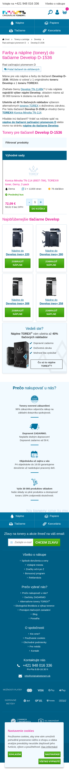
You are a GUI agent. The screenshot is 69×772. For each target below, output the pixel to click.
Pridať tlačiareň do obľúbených (21, 78)
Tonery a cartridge (21, 49)
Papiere (51, 32)
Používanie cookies (35, 647)
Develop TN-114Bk (32, 98)
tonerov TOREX (29, 115)
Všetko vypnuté (49, 761)
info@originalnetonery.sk (37, 685)
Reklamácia (35, 587)
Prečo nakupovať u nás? (35, 602)
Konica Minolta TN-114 (21, 122)
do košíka (38, 218)
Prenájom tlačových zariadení (34, 619)
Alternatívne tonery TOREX (35, 610)
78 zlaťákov (57, 198)
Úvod (7, 49)
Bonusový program (35, 582)
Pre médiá (35, 656)
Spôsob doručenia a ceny (35, 570)
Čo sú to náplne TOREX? (46, 373)
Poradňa (34, 627)
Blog (35, 623)
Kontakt (35, 660)
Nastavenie (52, 754)
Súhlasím (15, 754)
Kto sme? (35, 643)
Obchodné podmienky (35, 651)
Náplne (17, 32)
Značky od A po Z (35, 578)
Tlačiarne (17, 40)
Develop (37, 49)
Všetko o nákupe (55, 3)
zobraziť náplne (18, 273)
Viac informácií (49, 746)
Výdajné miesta (35, 574)
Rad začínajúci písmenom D (14, 52)
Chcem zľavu (46, 552)
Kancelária (52, 40)
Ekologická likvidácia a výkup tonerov (35, 615)
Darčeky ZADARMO (34, 606)
